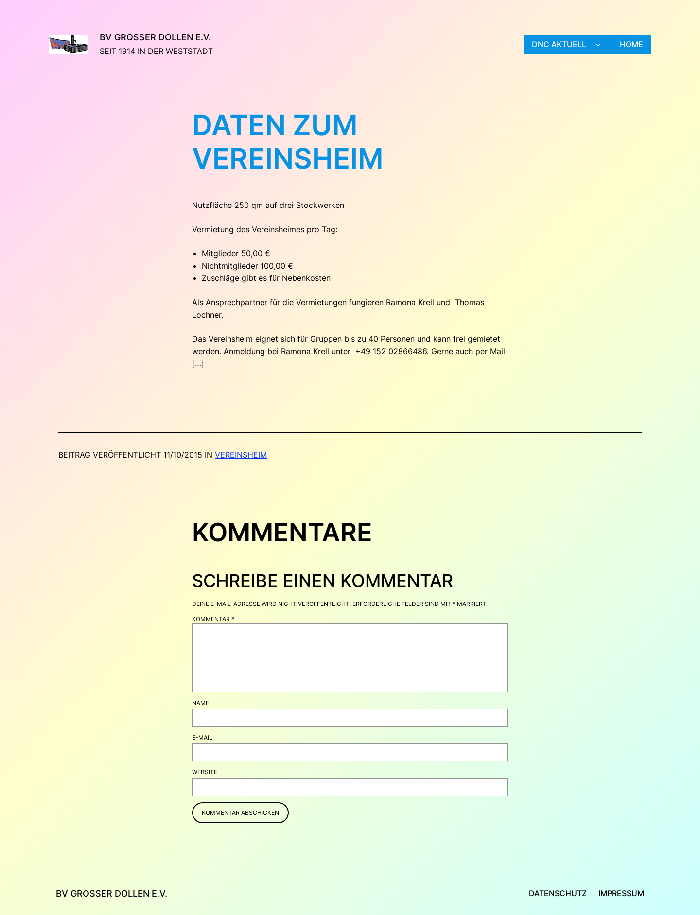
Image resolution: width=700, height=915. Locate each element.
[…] (198, 363)
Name (200, 703)
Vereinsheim (241, 455)
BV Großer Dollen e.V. (155, 37)
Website (204, 772)
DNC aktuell (559, 44)
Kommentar (213, 618)
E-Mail (202, 737)
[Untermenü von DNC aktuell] (598, 44)
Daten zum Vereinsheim (288, 142)
